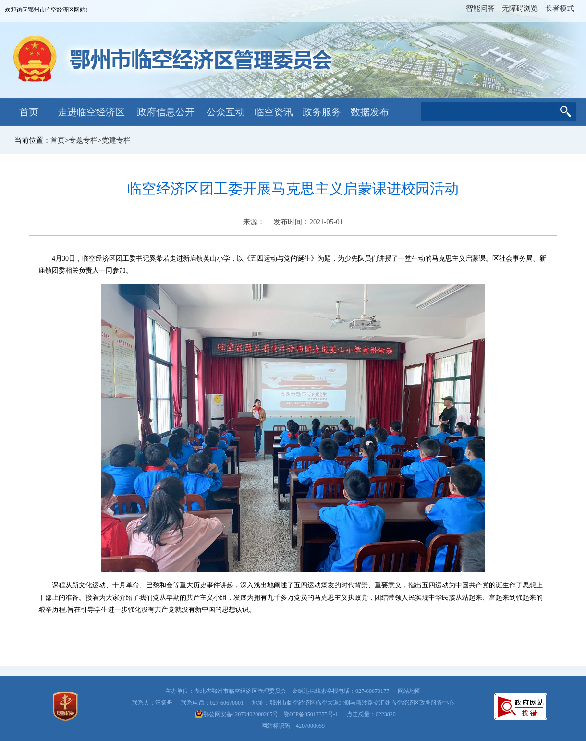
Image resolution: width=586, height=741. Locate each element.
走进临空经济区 (91, 112)
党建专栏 (116, 140)
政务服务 (322, 112)
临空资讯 (274, 112)
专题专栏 (83, 140)
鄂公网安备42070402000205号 (236, 714)
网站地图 (409, 691)
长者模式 (559, 8)
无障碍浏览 (520, 8)
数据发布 (370, 112)
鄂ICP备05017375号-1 (311, 714)
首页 (28, 112)
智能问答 (480, 8)
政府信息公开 (166, 112)
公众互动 (226, 112)
